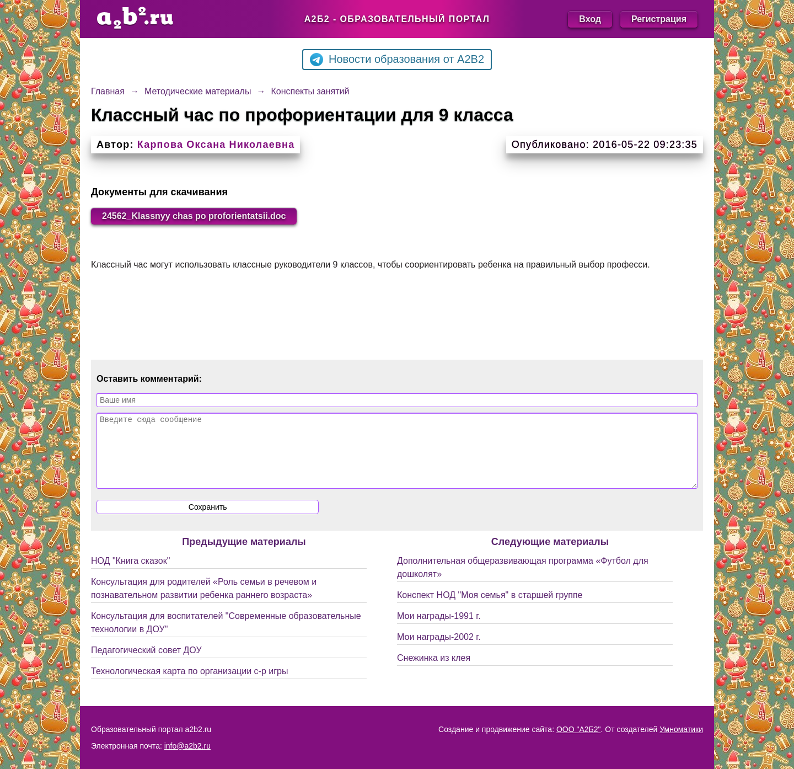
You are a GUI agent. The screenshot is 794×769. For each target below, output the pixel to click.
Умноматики (681, 729)
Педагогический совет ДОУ (146, 663)
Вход (590, 19)
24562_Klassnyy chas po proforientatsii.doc (194, 216)
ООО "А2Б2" (578, 729)
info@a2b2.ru (187, 745)
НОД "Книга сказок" (130, 574)
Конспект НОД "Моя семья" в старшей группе (490, 608)
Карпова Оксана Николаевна (216, 144)
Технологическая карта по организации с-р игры (189, 684)
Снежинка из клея (433, 671)
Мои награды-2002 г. (439, 650)
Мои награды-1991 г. (439, 629)
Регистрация (658, 19)
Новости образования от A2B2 (397, 59)
